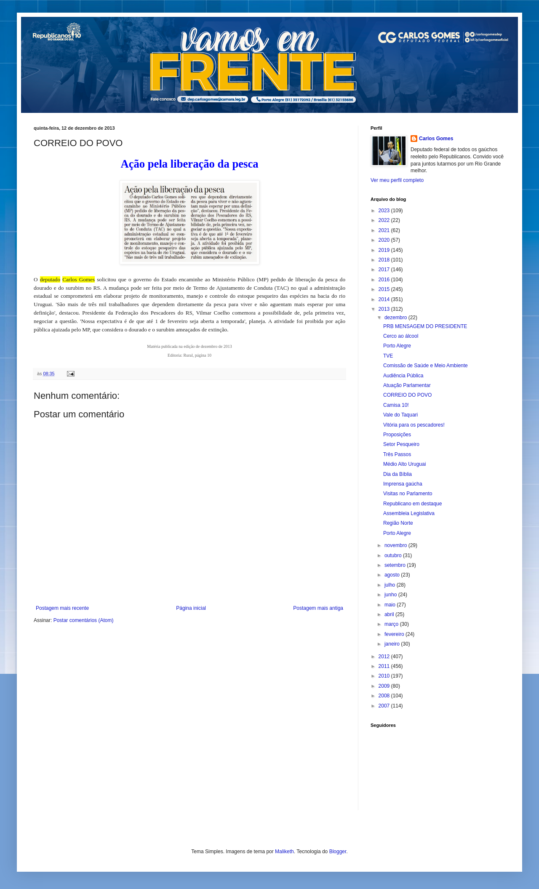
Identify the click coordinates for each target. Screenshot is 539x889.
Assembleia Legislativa (409, 513)
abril (389, 614)
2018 (385, 260)
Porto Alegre (397, 346)
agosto (392, 575)
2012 (385, 656)
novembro (396, 545)
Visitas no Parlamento (407, 494)
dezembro (396, 317)
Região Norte (398, 523)
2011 (385, 666)
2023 (385, 211)
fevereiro (395, 634)
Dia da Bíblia (397, 474)
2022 (385, 220)
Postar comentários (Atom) (83, 620)
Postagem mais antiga (318, 608)
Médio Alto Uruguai (404, 464)
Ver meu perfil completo (397, 180)
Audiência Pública (403, 376)
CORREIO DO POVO (407, 395)
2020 (385, 240)
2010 (385, 676)
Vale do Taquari (400, 415)
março (392, 624)
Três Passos (397, 454)
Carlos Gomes (436, 138)
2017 (385, 269)
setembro (395, 565)
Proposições (397, 435)
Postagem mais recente (62, 608)
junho (391, 595)
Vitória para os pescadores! (414, 425)
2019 (385, 250)
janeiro (392, 644)
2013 (385, 309)
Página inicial (191, 608)
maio (390, 605)
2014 (385, 299)
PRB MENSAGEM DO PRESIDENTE (425, 326)
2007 (385, 706)
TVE (388, 356)
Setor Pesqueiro (401, 444)
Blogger (338, 851)
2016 (385, 280)
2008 (385, 696)
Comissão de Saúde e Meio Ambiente (425, 365)
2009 (385, 686)
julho (390, 585)
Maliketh (284, 851)
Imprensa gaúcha (402, 484)
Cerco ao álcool (400, 336)
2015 (385, 289)
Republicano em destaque (412, 504)
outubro (393, 555)
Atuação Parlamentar (407, 385)
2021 (385, 230)
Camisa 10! (396, 405)
